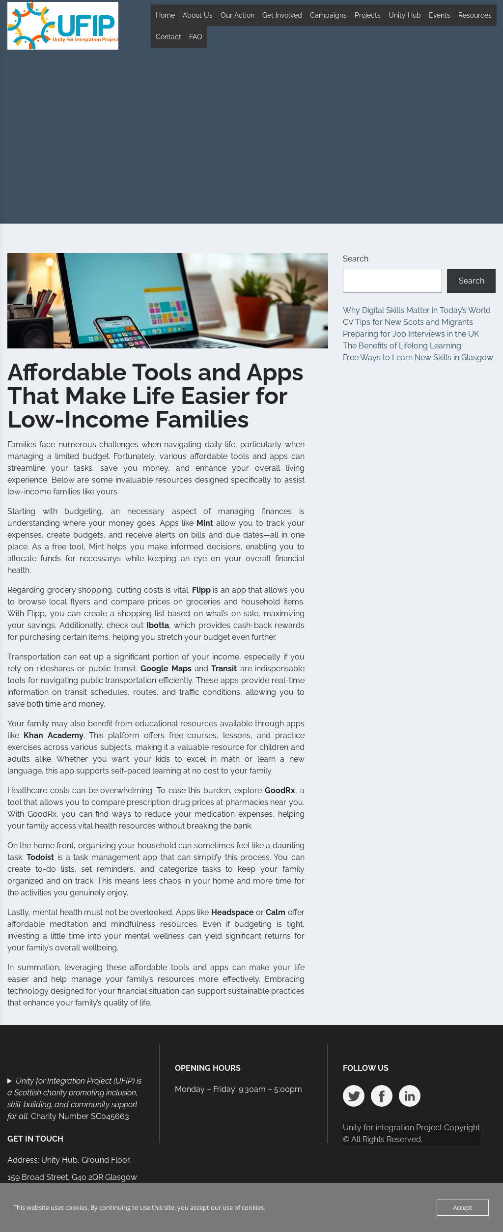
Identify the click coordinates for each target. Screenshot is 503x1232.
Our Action (237, 15)
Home (165, 15)
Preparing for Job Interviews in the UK (411, 334)
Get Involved (282, 15)
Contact (168, 37)
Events (439, 15)
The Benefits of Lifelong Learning (402, 345)
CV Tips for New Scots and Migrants (408, 322)
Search (355, 258)
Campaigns (328, 15)
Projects (368, 15)
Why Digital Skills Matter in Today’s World (417, 310)
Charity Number (74, 1098)
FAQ (195, 37)
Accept (463, 1207)
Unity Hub (405, 15)
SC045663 (110, 1116)
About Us (198, 15)
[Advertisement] (251, 150)
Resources (475, 15)
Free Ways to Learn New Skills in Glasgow (418, 357)
